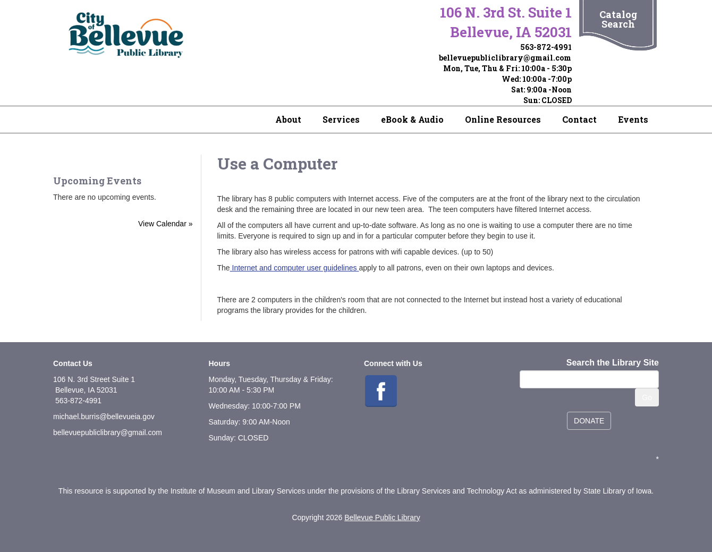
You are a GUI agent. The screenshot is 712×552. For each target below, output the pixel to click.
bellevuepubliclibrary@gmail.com (505, 58)
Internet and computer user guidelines (294, 268)
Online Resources (503, 119)
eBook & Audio (412, 119)
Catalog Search (618, 19)
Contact (579, 119)
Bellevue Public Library (382, 517)
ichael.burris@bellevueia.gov (107, 416)
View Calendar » (165, 223)
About (288, 119)
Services (341, 119)
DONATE (589, 421)
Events (633, 119)
